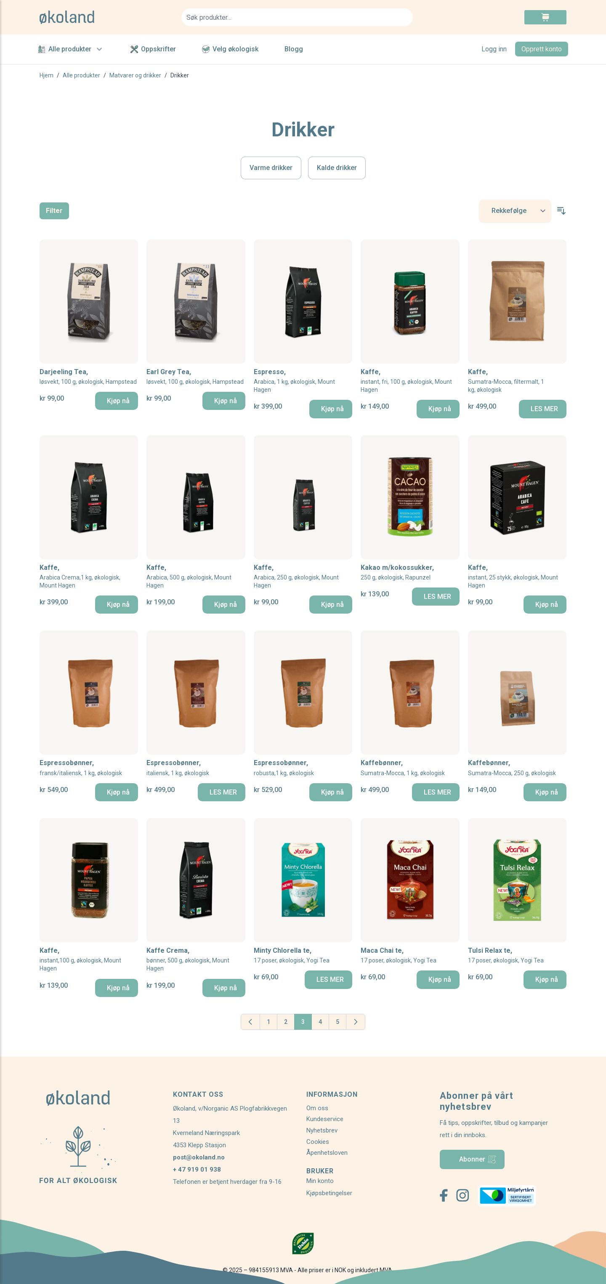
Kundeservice (324, 1119)
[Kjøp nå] (116, 401)
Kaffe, (410, 381)
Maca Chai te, (398, 955)
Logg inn (494, 49)
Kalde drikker (337, 168)
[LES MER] (542, 409)
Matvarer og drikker (135, 75)
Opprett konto (541, 49)
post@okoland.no (199, 1157)
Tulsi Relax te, (506, 955)
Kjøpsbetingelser (329, 1193)
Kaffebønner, (403, 768)
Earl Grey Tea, (195, 377)
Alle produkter (71, 49)
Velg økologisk (230, 49)
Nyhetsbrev (322, 1130)
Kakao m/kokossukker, (397, 573)
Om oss (317, 1108)
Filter (54, 211)
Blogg (293, 49)
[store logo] (105, 17)
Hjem (46, 75)
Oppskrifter (153, 49)
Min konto (320, 1181)
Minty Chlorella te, (292, 955)
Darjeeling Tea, (88, 377)
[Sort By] (515, 211)
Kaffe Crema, (195, 959)
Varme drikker (271, 168)
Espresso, (303, 381)
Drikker (179, 75)
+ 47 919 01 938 (197, 1169)
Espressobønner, (81, 768)
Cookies (317, 1142)
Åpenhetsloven (327, 1152)
